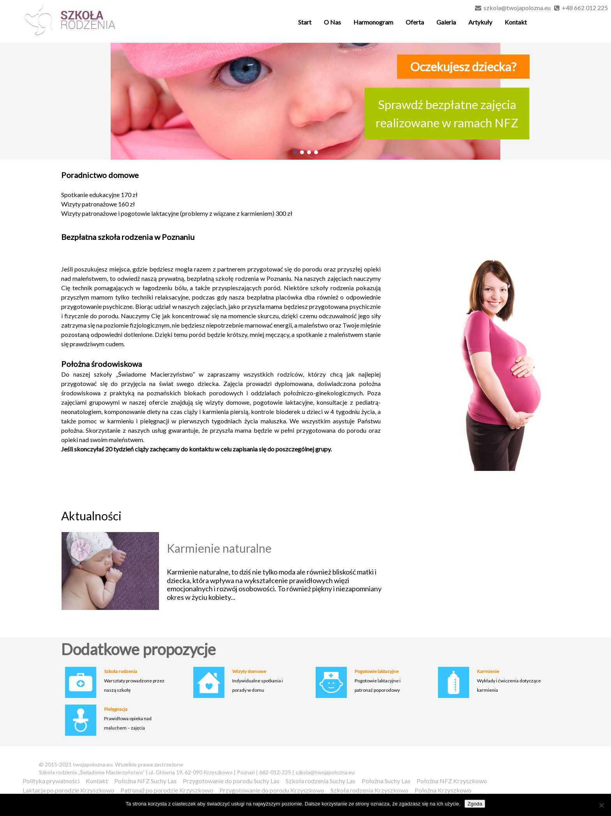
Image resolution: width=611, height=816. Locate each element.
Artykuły (480, 22)
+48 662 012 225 (585, 7)
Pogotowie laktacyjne (377, 671)
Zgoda (475, 804)
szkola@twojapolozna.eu (517, 7)
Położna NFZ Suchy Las (145, 780)
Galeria (446, 22)
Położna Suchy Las (386, 780)
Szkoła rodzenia (120, 671)
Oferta (415, 22)
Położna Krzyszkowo (443, 790)
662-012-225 (275, 772)
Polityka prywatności (51, 780)
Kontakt (516, 22)
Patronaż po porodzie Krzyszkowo (166, 790)
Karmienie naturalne (219, 548)
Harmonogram (373, 22)
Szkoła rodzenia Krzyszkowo (369, 790)
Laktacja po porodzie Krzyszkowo (68, 790)
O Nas (332, 22)
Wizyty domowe (249, 671)
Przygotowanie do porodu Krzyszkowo (271, 790)
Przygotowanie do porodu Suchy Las (231, 780)
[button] (295, 152)
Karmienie (488, 671)
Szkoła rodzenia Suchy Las (320, 780)
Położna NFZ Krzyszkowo (452, 780)
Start (304, 22)
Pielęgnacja (115, 709)
